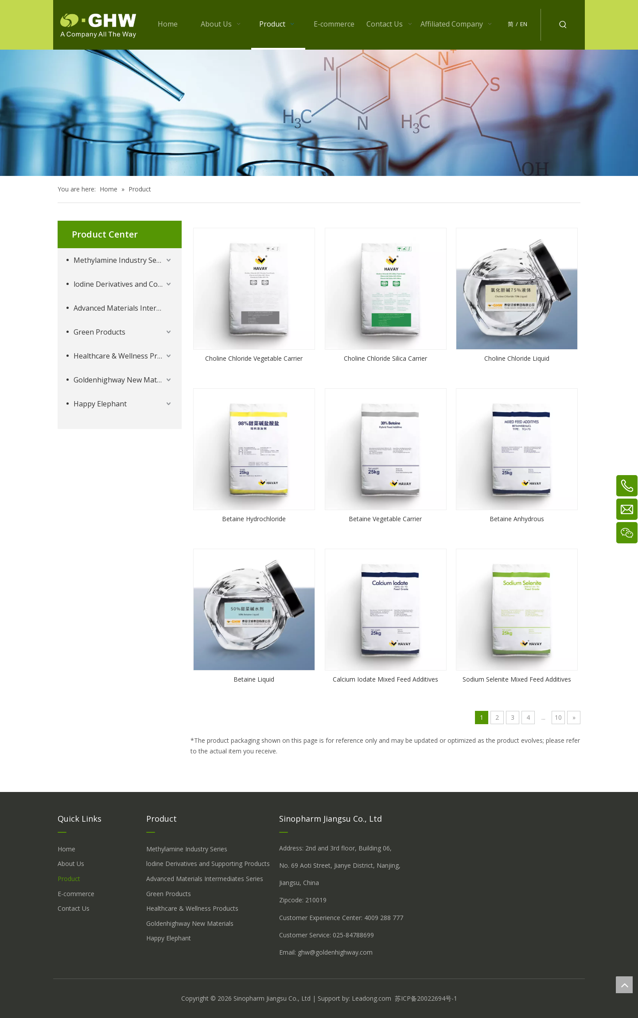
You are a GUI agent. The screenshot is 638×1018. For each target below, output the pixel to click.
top (624, 984)
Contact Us (73, 908)
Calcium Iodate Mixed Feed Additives (385, 679)
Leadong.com (371, 998)
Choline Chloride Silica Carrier (385, 358)
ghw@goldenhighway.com (335, 952)
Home (66, 849)
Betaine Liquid (253, 679)
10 (558, 717)
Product (69, 878)
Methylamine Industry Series (121, 260)
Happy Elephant (100, 404)
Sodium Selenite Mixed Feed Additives (517, 679)
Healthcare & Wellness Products (123, 356)
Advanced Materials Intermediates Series (123, 308)
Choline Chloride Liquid (516, 358)
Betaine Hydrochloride (254, 519)
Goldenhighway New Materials (123, 380)
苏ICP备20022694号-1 (426, 998)
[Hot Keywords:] (563, 25)
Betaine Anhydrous (517, 519)
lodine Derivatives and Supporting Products (208, 863)
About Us (71, 863)
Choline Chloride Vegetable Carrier (254, 358)
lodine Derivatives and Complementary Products (123, 284)
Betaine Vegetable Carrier (385, 519)
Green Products (99, 332)
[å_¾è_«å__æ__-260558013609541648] (319, 113)
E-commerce (76, 893)
